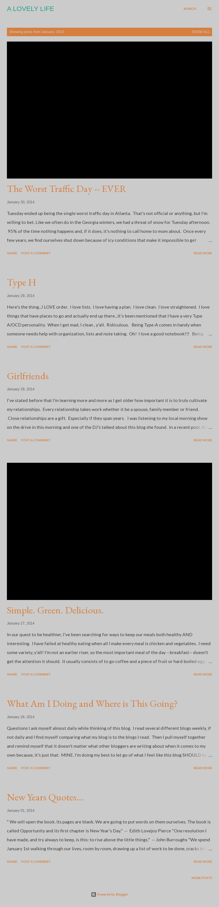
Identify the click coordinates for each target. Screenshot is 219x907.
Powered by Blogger (109, 894)
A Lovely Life (30, 8)
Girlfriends (28, 375)
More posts (202, 878)
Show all (201, 32)
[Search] (190, 8)
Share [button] (12, 253)
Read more (203, 253)
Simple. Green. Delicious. (55, 610)
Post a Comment (36, 253)
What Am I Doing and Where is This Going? (92, 703)
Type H (21, 282)
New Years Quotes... (45, 797)
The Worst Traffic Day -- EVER (66, 188)
